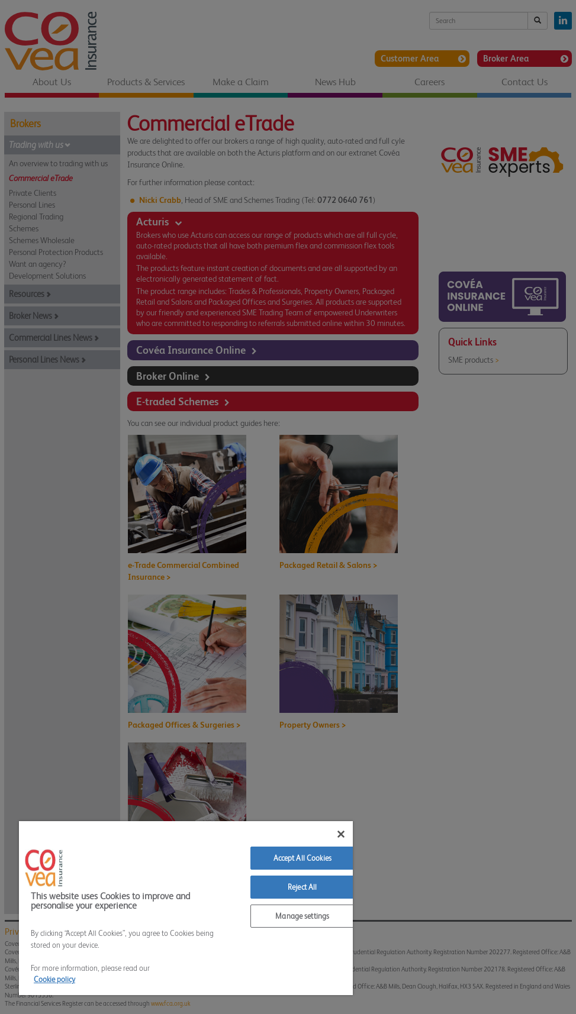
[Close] (341, 834)
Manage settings (302, 916)
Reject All (302, 887)
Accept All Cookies (302, 858)
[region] (186, 908)
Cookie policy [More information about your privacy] (54, 979)
